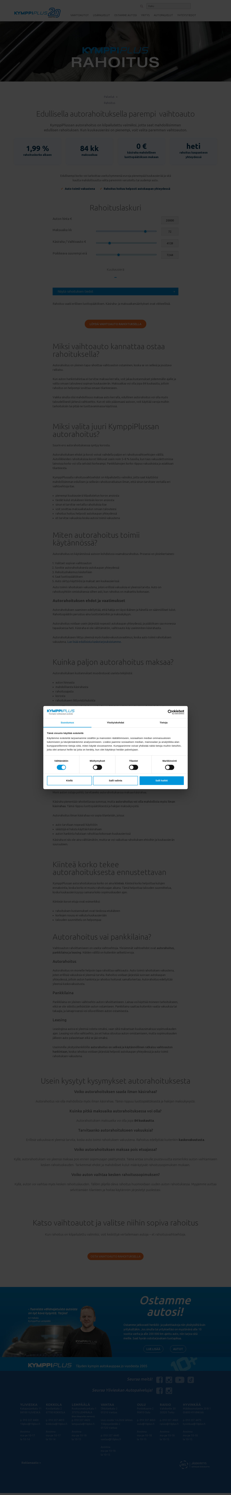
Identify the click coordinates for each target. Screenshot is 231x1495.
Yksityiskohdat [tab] (115, 722)
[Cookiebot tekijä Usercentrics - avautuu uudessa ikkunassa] (170, 712)
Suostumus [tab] (67, 722)
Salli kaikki (161, 780)
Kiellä (69, 780)
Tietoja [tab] (164, 722)
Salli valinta (115, 780)
